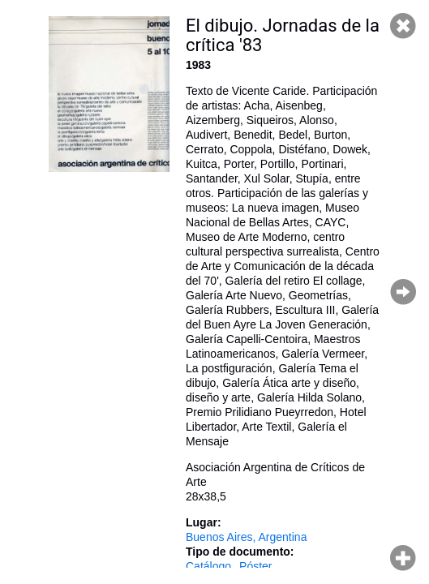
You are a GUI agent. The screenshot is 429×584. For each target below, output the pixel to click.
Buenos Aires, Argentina (246, 536)
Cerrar (403, 26)
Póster (255, 566)
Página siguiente (403, 292)
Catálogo (208, 566)
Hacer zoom (403, 558)
